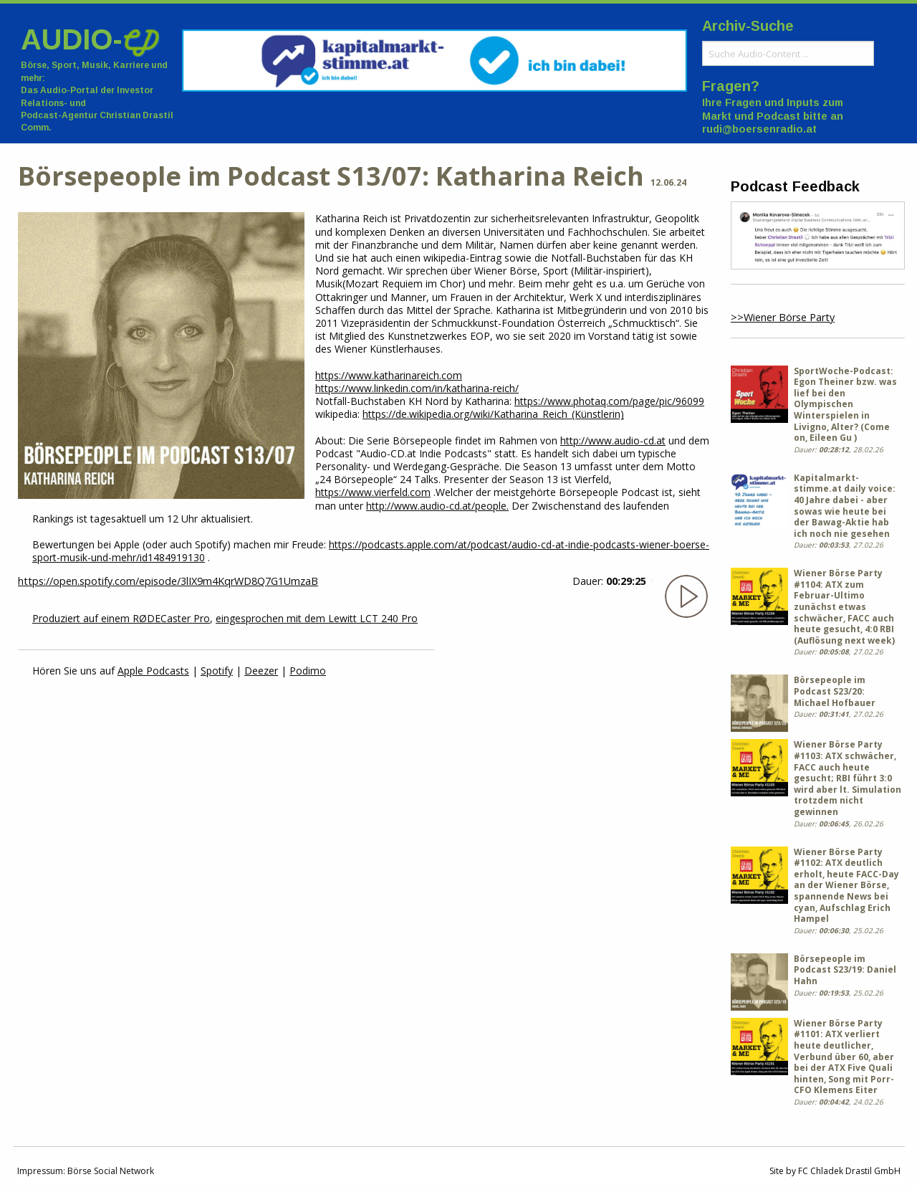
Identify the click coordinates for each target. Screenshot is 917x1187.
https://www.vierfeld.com (373, 492)
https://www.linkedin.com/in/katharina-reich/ (417, 388)
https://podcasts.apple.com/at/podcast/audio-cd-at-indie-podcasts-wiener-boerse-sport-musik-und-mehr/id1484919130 (370, 551)
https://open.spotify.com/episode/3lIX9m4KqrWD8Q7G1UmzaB (168, 581)
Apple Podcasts (153, 670)
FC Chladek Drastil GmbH (849, 1171)
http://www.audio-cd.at (613, 440)
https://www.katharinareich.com (388, 375)
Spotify (217, 670)
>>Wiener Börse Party (783, 317)
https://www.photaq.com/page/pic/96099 (609, 401)
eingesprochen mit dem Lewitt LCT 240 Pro (317, 618)
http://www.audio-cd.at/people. (437, 506)
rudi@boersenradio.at (759, 129)
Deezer (261, 670)
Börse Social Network (110, 1171)
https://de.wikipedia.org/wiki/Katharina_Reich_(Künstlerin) (493, 414)
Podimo (307, 670)
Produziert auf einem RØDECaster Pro (121, 618)
